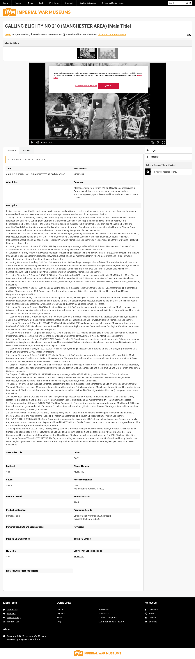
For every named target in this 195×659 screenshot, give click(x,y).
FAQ (41, 3)
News (30, 3)
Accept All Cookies (109, 86)
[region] (98, 80)
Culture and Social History (113, 3)
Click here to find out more (112, 34)
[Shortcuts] (189, 34)
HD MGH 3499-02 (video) (108, 58)
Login (151, 150)
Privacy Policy (14, 617)
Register (18, 3)
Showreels (69, 3)
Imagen (22, 639)
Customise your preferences (86, 86)
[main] (97, 307)
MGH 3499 (79, 556)
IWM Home (53, 3)
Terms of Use (13, 621)
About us (11, 613)
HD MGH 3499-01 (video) (87, 58)
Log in (5, 3)
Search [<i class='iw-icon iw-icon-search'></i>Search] (190, 3)
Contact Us (12, 609)
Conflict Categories (88, 3)
